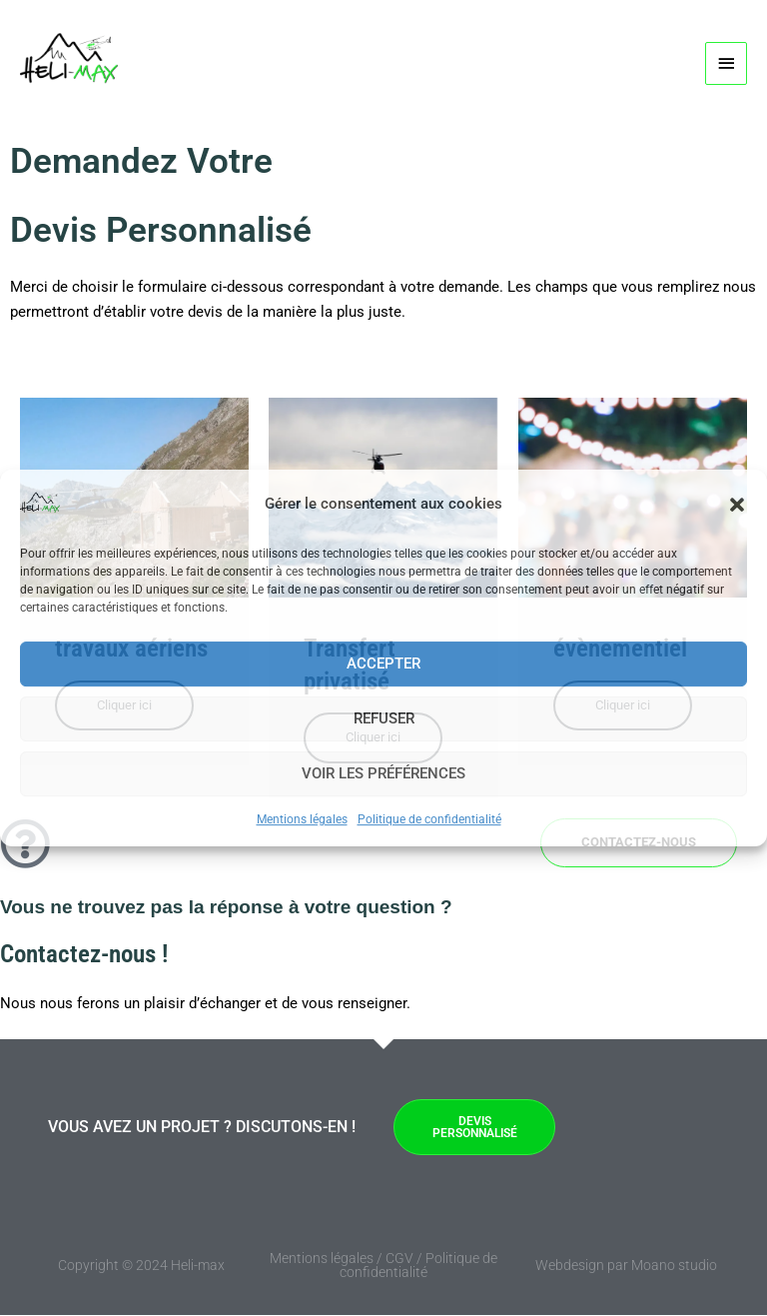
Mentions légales (302, 819)
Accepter (383, 663)
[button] (737, 505)
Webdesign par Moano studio (626, 1266)
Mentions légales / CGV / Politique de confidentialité (383, 1266)
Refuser (384, 718)
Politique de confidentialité (429, 819)
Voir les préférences (383, 773)
